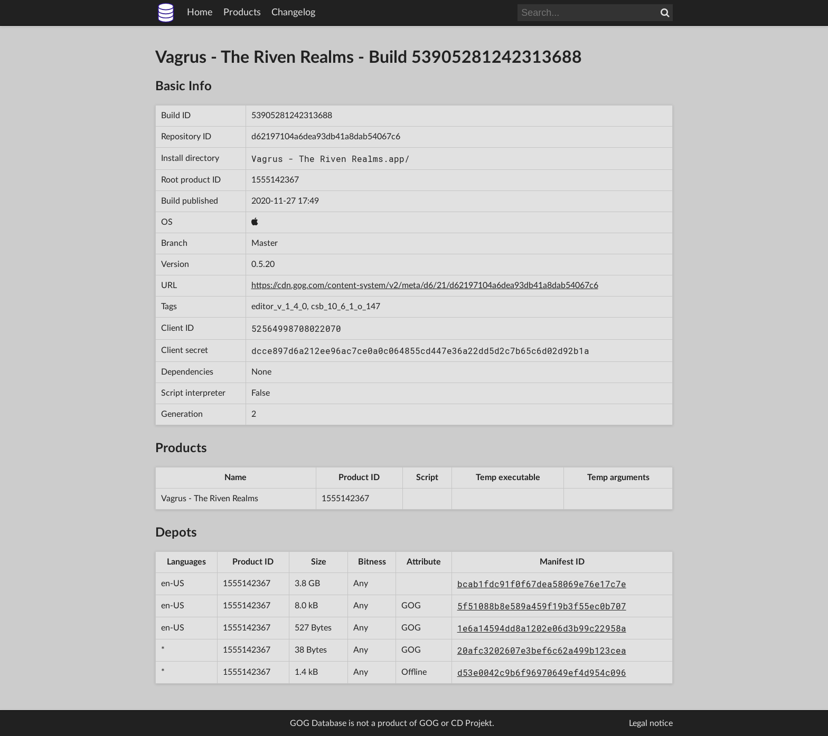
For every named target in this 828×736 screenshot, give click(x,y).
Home (200, 12)
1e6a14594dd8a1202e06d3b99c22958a (541, 628)
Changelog (293, 12)
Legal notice (651, 723)
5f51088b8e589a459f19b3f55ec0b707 (541, 605)
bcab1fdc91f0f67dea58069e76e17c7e (541, 583)
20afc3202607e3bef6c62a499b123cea (541, 650)
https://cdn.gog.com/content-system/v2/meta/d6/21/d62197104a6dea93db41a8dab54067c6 (424, 285)
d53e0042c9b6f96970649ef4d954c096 (541, 672)
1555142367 (275, 180)
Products (242, 12)
